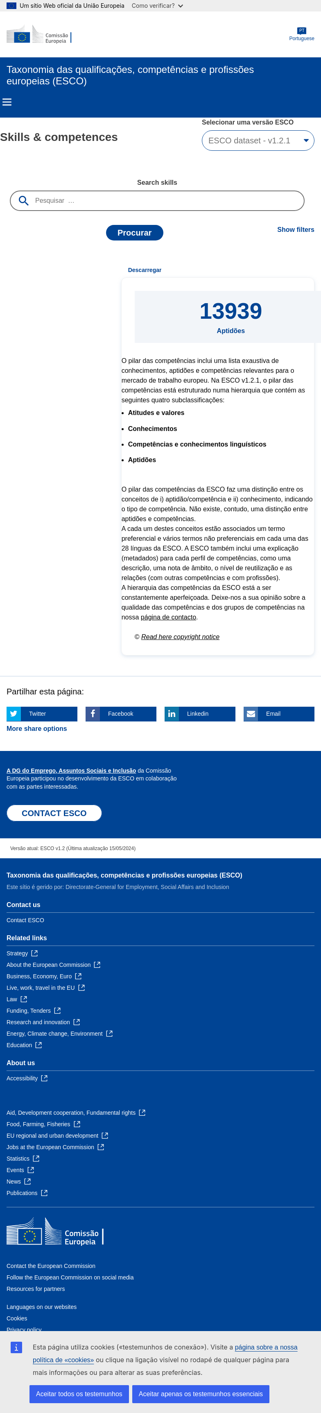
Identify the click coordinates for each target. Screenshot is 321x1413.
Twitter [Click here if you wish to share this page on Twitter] (37, 713)
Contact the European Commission (51, 1266)
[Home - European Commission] (46, 34)
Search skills (157, 182)
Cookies (17, 1318)
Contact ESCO (25, 920)
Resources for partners (36, 1289)
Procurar (134, 232)
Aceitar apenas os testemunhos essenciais (201, 1393)
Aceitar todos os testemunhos (79, 1393)
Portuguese (301, 34)
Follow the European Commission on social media (70, 1277)
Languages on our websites (42, 1307)
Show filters (295, 229)
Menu (7, 102)
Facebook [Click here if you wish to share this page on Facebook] (120, 713)
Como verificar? (157, 5)
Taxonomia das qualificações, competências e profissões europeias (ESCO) (124, 875)
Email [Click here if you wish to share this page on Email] (273, 713)
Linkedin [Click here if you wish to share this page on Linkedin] (197, 713)
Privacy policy (24, 1330)
